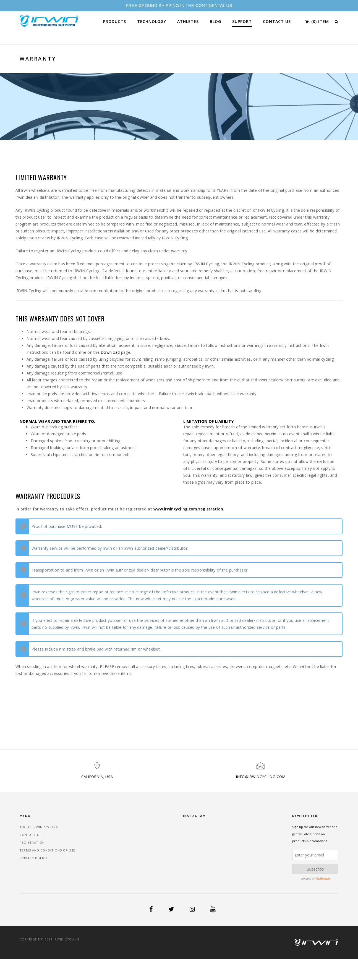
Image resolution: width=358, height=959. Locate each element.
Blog (215, 21)
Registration (32, 842)
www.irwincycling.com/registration (188, 509)
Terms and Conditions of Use (47, 850)
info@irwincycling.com (261, 776)
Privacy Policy (34, 858)
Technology (151, 21)
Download (110, 352)
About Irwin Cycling (39, 827)
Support (242, 21)
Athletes (188, 21)
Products (114, 21)
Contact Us (277, 21)
